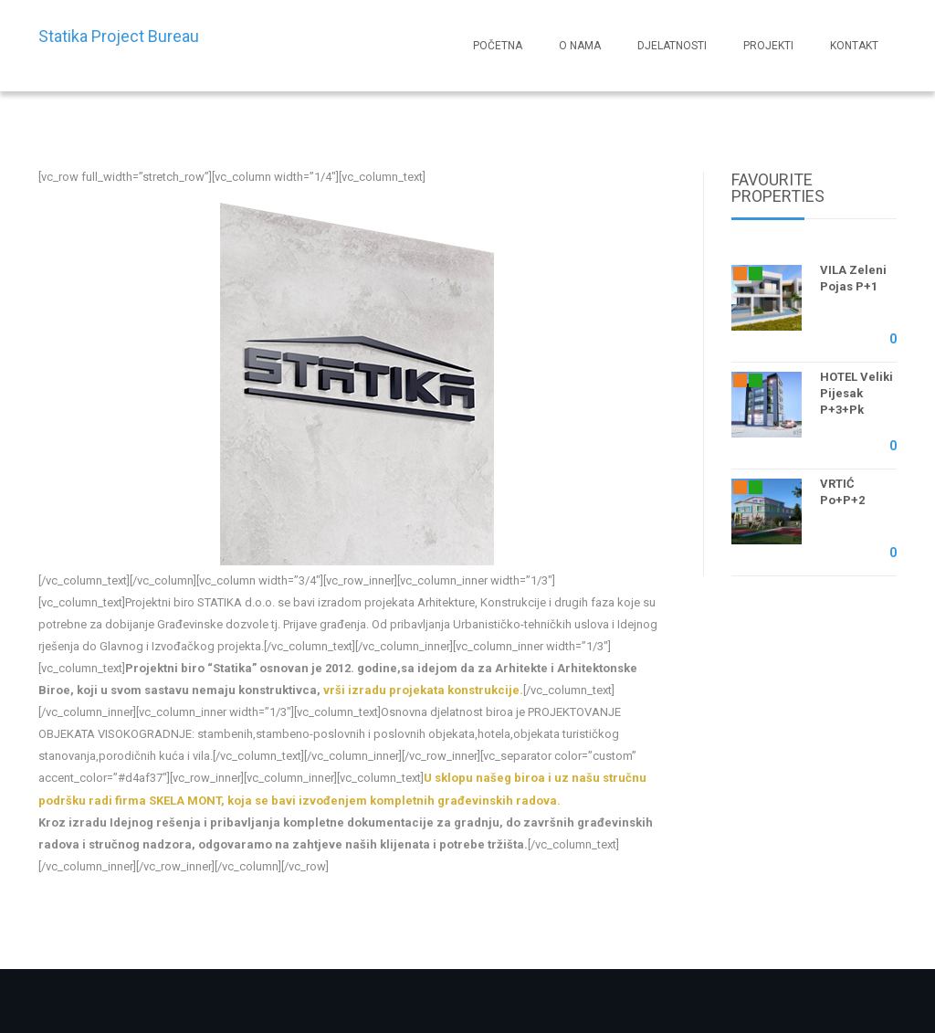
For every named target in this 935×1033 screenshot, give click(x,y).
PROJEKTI (768, 45)
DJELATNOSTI (672, 45)
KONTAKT (854, 45)
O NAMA (580, 45)
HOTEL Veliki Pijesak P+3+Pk (856, 393)
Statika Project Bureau (118, 36)
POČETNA (497, 45)
